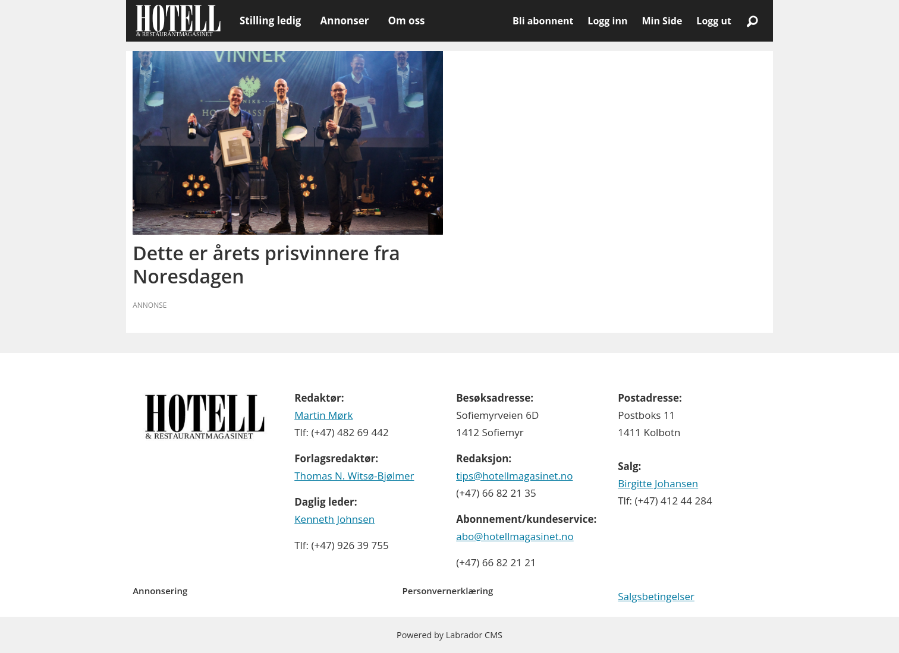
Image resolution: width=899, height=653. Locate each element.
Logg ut (713, 20)
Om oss (406, 20)
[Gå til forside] (178, 21)
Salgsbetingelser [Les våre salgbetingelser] (656, 596)
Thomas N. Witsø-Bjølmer (354, 475)
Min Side (662, 20)
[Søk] (752, 21)
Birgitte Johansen (658, 483)
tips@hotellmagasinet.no (514, 475)
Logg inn (607, 20)
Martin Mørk (323, 415)
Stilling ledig (270, 20)
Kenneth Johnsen (334, 519)
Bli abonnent (543, 20)
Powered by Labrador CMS (449, 635)
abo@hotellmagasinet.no (515, 536)
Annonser (344, 20)
